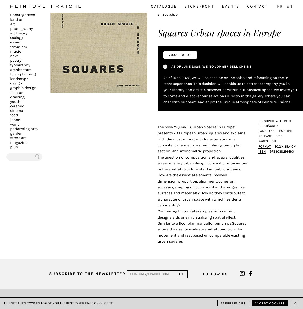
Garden (16, 133)
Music (15, 51)
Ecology (16, 37)
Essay (15, 42)
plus (14, 147)
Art (12, 24)
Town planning (23, 74)
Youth (15, 101)
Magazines (19, 142)
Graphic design (23, 87)
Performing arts (24, 128)
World (15, 124)
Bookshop (168, 14)
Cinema (16, 110)
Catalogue (164, 6)
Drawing (17, 97)
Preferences (233, 303)
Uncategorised (22, 15)
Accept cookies (270, 303)
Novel (14, 56)
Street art (18, 138)
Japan (15, 119)
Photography (21, 28)
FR (280, 6)
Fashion (16, 92)
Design (16, 83)
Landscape (19, 78)
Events (231, 6)
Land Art (17, 19)
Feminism (18, 47)
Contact (257, 6)
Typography (20, 65)
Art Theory (18, 33)
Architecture (20, 69)
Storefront (199, 6)
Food (14, 115)
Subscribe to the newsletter (87, 274)
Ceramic (17, 106)
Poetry (15, 60)
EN (290, 6)
